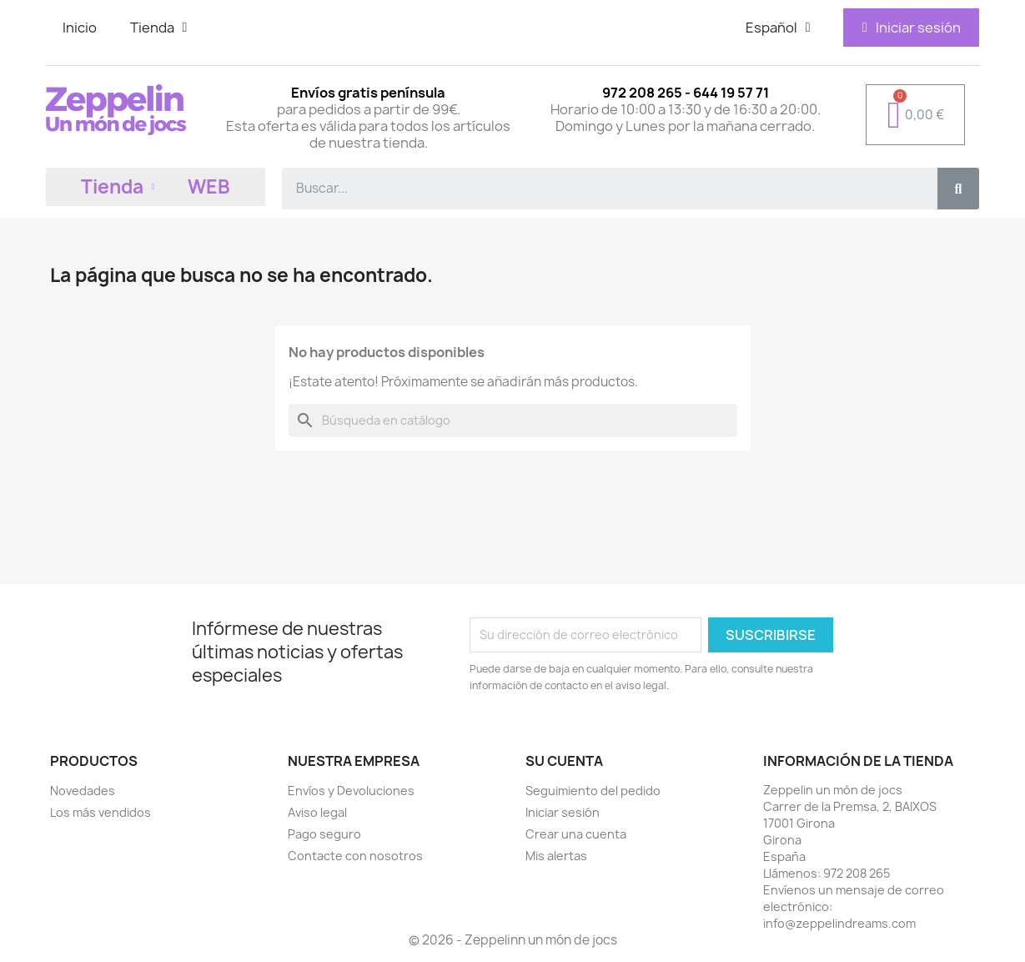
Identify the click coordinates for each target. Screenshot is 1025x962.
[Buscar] (513, 420)
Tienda (159, 28)
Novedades (82, 790)
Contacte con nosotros (355, 856)
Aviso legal (317, 812)
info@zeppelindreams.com (839, 923)
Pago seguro (324, 834)
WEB (209, 186)
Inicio (80, 27)
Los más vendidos (100, 812)
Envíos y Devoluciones (351, 790)
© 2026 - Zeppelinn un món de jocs (513, 940)
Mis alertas (556, 856)
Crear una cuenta (575, 834)
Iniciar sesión (562, 812)
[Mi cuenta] (911, 27)
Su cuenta (564, 761)
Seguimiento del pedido (593, 790)
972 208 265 (856, 873)
